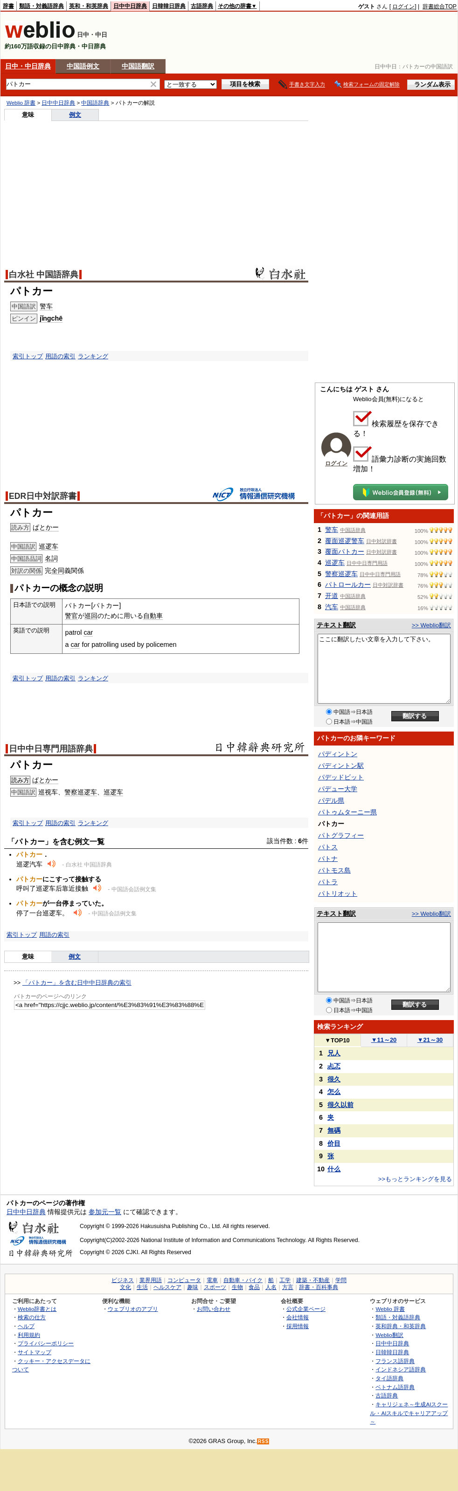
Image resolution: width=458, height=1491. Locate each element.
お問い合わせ (213, 1309)
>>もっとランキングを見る (415, 1178)
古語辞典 (202, 6)
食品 (254, 1287)
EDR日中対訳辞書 (42, 496)
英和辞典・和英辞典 (400, 1326)
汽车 (331, 607)
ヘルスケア (167, 1287)
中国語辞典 (95, 103)
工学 (285, 1280)
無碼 (333, 1130)
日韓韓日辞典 (169, 6)
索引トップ (28, 356)
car (88, 632)
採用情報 (297, 1326)
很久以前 (340, 1104)
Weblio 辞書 (21, 103)
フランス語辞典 (395, 1361)
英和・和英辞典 (88, 6)
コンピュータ (184, 1280)
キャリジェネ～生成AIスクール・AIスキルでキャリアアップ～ (409, 1412)
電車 (212, 1280)
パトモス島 (334, 870)
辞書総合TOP (440, 6)
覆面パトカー (344, 551)
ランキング (93, 356)
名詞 (51, 558)
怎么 (333, 1091)
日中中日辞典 (130, 6)
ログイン (403, 6)
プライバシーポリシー (46, 1343)
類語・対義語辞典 (41, 6)
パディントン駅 (341, 765)
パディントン (337, 754)
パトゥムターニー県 (347, 812)
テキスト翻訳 (336, 625)
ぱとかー (46, 527)
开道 (331, 595)
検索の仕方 (32, 1317)
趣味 (192, 1287)
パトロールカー (348, 584)
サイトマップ (34, 1352)
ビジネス (122, 1280)
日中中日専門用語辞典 (51, 748)
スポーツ (215, 1287)
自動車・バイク (243, 1280)
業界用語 (150, 1280)
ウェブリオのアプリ (133, 1309)
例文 (75, 114)
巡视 (44, 792)
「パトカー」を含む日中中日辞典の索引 (77, 982)
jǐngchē (51, 318)
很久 (333, 1079)
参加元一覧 (105, 1212)
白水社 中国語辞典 (43, 274)
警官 (71, 615)
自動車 (153, 615)
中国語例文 (83, 66)
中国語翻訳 (138, 66)
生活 (142, 1287)
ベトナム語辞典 (395, 1387)
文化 (125, 1287)
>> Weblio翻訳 (431, 625)
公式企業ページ (306, 1309)
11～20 (384, 1039)
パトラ (328, 882)
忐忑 (333, 1066)
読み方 (20, 780)
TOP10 (337, 1040)
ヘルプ (26, 1326)
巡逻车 (48, 546)
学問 (341, 1280)
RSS (263, 1441)
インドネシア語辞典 (400, 1369)
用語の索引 (60, 356)
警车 (46, 306)
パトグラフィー (341, 835)
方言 (287, 1287)
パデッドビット (341, 777)
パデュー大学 (337, 789)
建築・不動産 (313, 1280)
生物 (237, 1287)
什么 (333, 1169)
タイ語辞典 (389, 1378)
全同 (57, 570)
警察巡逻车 (80, 792)
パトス (328, 847)
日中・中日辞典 (28, 66)
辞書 (8, 6)
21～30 (430, 1039)
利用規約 (29, 1335)
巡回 (90, 615)
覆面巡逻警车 (344, 540)
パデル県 (331, 800)
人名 (271, 1287)
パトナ (328, 858)
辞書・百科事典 (318, 1287)
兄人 (333, 1053)
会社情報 (297, 1317)
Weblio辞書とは (37, 1309)
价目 (333, 1143)
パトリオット (337, 893)
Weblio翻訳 (389, 1335)
